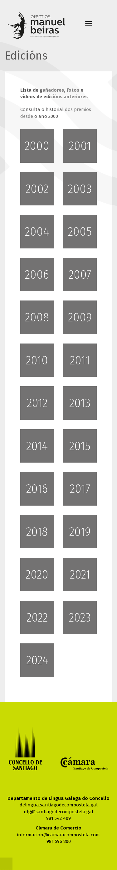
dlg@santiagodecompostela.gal (58, 812)
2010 (37, 360)
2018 (37, 531)
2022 (37, 617)
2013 (79, 403)
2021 (80, 574)
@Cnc (6, 864)
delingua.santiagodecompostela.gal (59, 805)
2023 (80, 617)
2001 (80, 145)
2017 (80, 488)
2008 (37, 317)
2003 (80, 188)
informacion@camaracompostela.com (58, 835)
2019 (79, 531)
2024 (37, 660)
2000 (37, 145)
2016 (37, 488)
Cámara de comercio (84, 763)
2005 (80, 231)
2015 (79, 446)
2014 (37, 446)
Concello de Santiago (25, 748)
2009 (80, 317)
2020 (37, 574)
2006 (37, 274)
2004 (37, 231)
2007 (80, 274)
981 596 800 (58, 841)
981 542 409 (58, 818)
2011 (80, 360)
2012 (37, 403)
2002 (37, 188)
